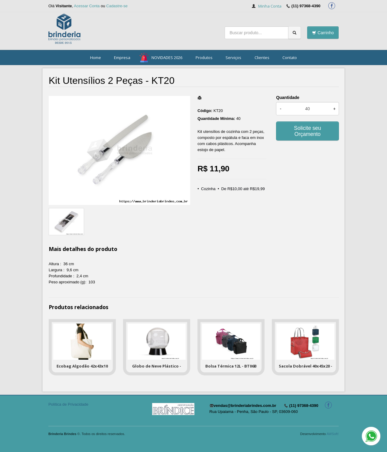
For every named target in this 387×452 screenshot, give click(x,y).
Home (95, 57)
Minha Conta (269, 6)
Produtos (204, 57)
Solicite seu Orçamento (307, 131)
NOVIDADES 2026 (166, 57)
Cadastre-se (117, 6)
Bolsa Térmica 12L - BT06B (231, 366)
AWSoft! (333, 434)
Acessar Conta (86, 6)
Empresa (122, 57)
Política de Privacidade (68, 404)
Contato (289, 57)
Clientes (262, 57)
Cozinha (208, 188)
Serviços (233, 57)
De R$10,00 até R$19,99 (243, 188)
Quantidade (287, 97)
